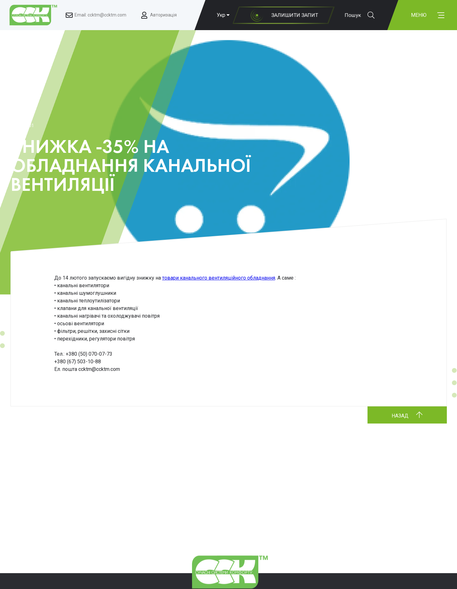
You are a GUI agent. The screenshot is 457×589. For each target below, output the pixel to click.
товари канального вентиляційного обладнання (218, 278)
